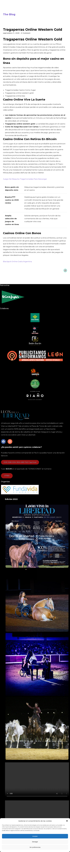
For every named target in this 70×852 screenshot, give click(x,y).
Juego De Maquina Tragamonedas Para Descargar (25, 179)
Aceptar (35, 836)
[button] (67, 821)
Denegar (35, 842)
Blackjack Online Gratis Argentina (17, 262)
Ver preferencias (34, 847)
